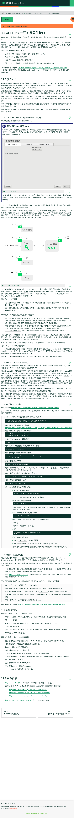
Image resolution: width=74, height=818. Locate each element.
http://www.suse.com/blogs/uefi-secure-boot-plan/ (27, 689)
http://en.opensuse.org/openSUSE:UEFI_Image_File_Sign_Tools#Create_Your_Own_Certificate (38, 428)
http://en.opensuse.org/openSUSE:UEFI (19, 700)
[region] (37, 809)
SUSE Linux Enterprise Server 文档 (13, 13)
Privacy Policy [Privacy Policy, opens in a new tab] (13, 808)
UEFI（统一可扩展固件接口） (53, 13)
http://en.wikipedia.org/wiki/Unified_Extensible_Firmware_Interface (42, 68)
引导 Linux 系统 (38, 13)
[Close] (72, 804)
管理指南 (28, 13)
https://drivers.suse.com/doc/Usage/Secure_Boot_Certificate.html (41, 604)
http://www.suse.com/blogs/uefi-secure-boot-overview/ (29, 693)
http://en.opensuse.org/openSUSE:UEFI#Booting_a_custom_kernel (34, 408)
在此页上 (7, 19)
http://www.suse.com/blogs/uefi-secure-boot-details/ (28, 696)
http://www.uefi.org (12, 683)
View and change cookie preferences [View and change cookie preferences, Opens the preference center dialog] (36, 813)
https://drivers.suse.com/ (18, 574)
